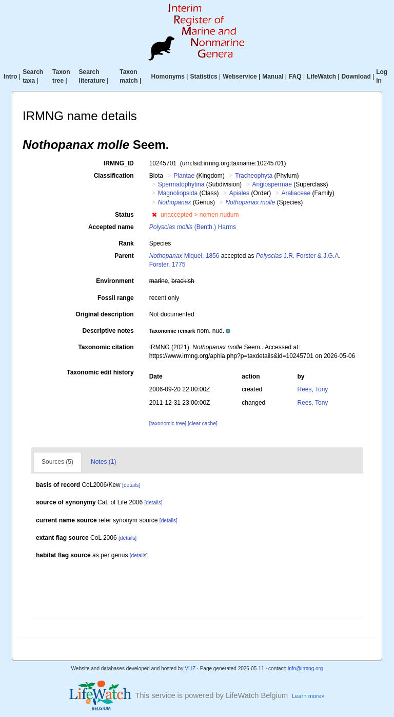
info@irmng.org (305, 668)
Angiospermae (271, 184)
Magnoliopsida (178, 193)
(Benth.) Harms (192, 227)
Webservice (240, 76)
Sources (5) (57, 461)
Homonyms (168, 76)
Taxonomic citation (105, 347)
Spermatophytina (181, 184)
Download (355, 76)
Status (124, 214)
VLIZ (190, 668)
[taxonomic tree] (167, 423)
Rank (126, 243)
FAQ (295, 76)
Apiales (239, 193)
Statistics (203, 76)
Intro (10, 76)
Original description (104, 314)
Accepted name (111, 227)
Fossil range (115, 297)
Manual (272, 76)
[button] (154, 215)
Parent (123, 255)
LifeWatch (321, 76)
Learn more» (308, 696)
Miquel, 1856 (184, 255)
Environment (114, 281)
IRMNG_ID (119, 163)
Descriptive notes (108, 330)
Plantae (183, 175)
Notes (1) (103, 461)
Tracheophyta (253, 175)
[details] (131, 485)
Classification (114, 175)
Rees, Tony (313, 389)
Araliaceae (295, 193)
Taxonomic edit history (100, 372)
